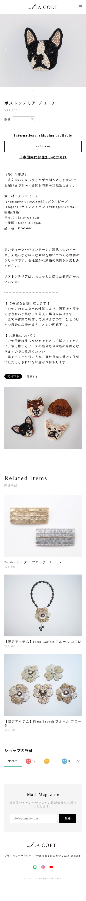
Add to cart (43, 146)
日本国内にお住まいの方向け (43, 157)
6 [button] (47, 90)
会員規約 (76, 855)
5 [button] (44, 90)
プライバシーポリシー (18, 855)
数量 (7, 119)
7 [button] (50, 90)
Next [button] (79, 50)
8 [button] (53, 90)
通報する (32, 376)
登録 (68, 818)
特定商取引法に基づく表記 (52, 855)
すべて (13, 761)
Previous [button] (7, 50)
